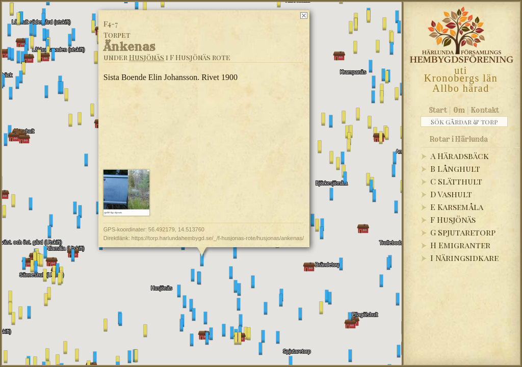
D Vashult (451, 194)
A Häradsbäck (459, 155)
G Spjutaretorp (462, 232)
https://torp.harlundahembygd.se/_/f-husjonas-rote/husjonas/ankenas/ (218, 238)
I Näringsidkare (464, 257)
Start (438, 110)
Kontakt (485, 110)
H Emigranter (460, 245)
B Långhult (455, 168)
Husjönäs (146, 57)
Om (459, 110)
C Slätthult (456, 181)
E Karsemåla (456, 206)
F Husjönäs (453, 219)
